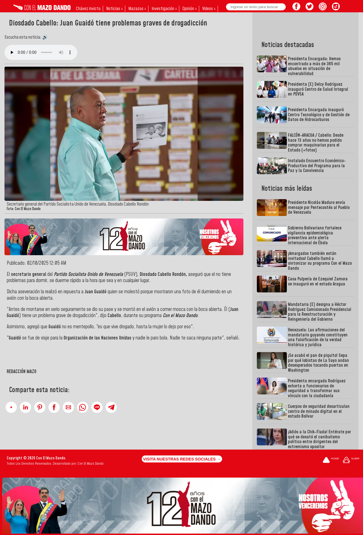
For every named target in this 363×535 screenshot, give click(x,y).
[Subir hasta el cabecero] (351, 460)
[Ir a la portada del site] (330, 460)
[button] (11, 407)
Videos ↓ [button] (208, 9)
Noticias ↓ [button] (114, 9)
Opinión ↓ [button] (189, 9)
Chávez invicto (88, 9)
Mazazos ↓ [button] (137, 9)
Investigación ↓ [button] (164, 9)
